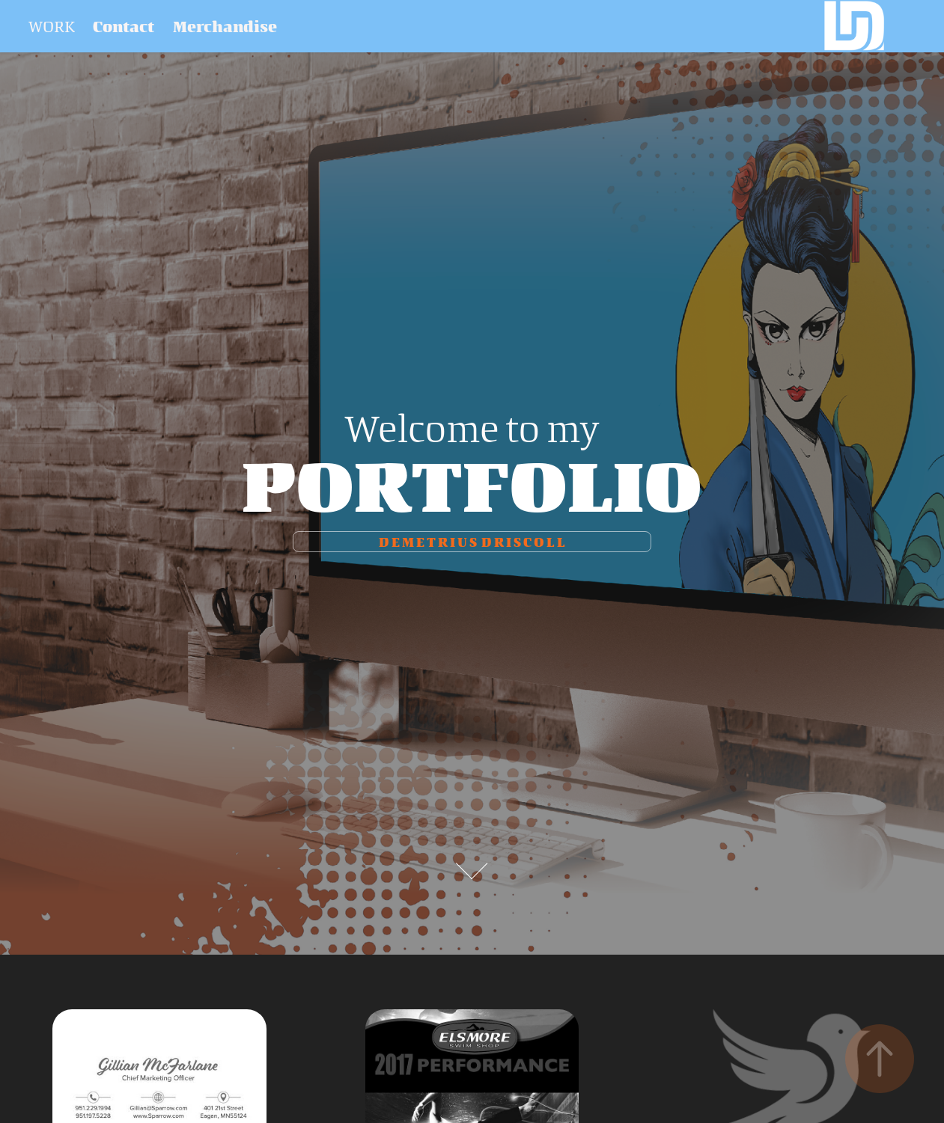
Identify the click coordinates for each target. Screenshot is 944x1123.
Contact (123, 26)
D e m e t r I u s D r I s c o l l (472, 542)
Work (51, 26)
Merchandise (225, 26)
